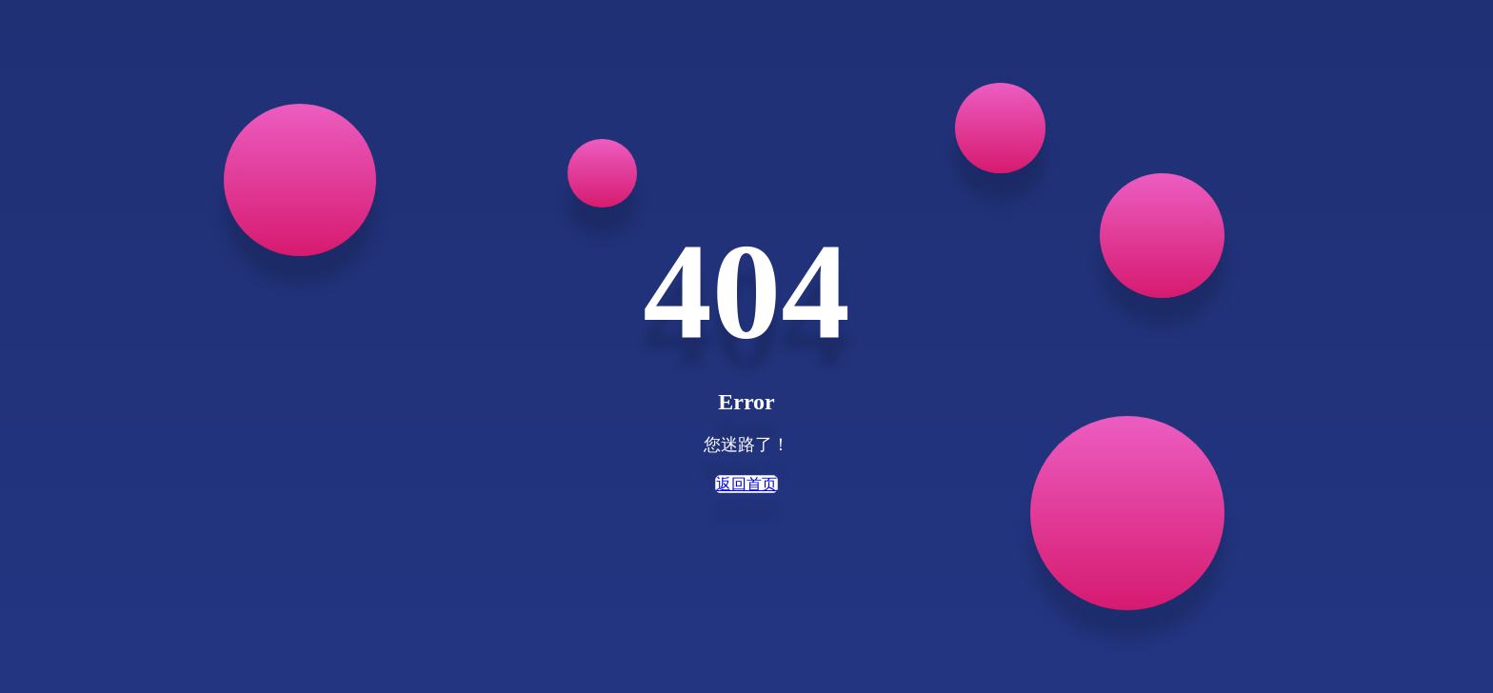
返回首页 (746, 484)
